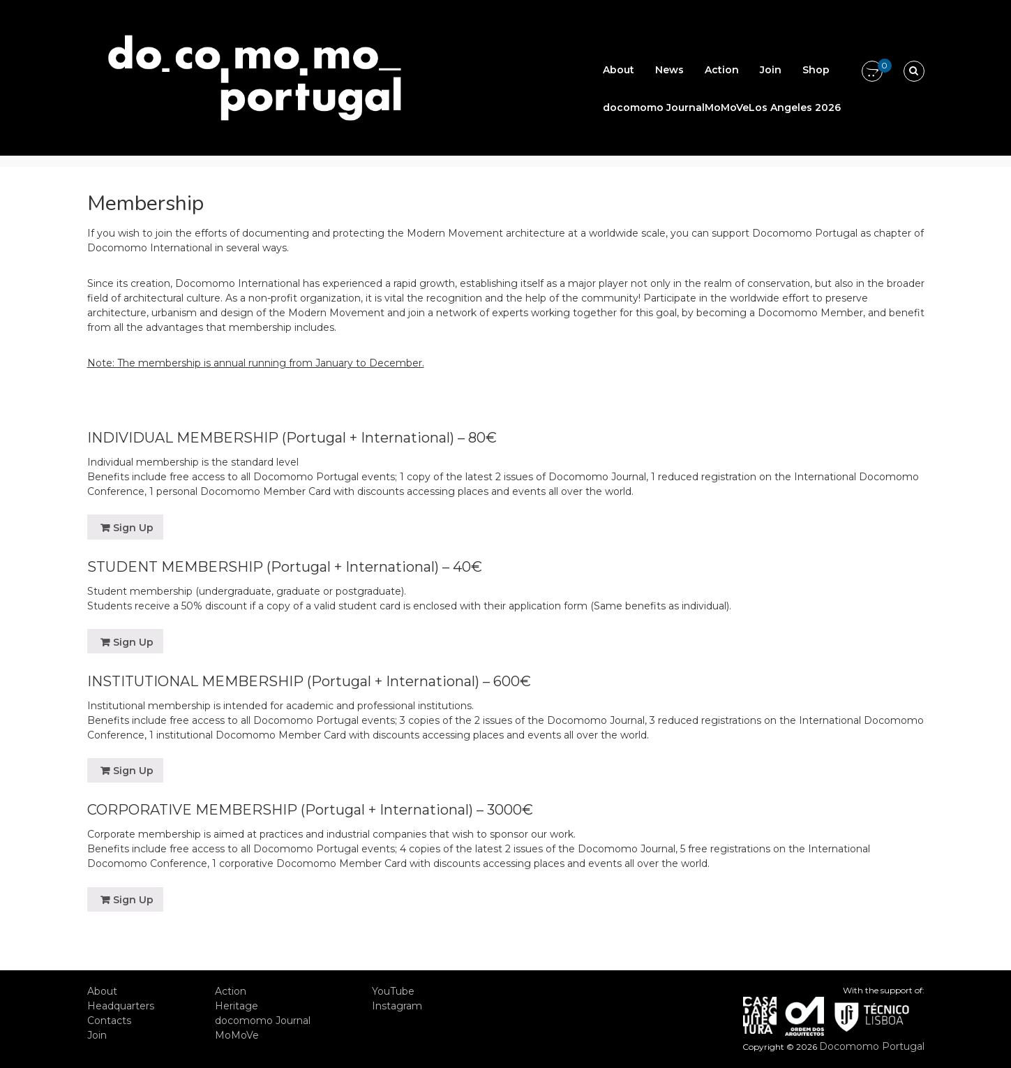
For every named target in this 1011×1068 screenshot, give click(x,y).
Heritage (236, 1006)
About (618, 70)
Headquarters (120, 1006)
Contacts (109, 1020)
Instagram (397, 1006)
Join (770, 70)
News (669, 70)
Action (722, 70)
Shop (816, 70)
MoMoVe (727, 107)
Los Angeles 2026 (795, 107)
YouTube (393, 991)
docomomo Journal (654, 107)
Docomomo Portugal (871, 1046)
